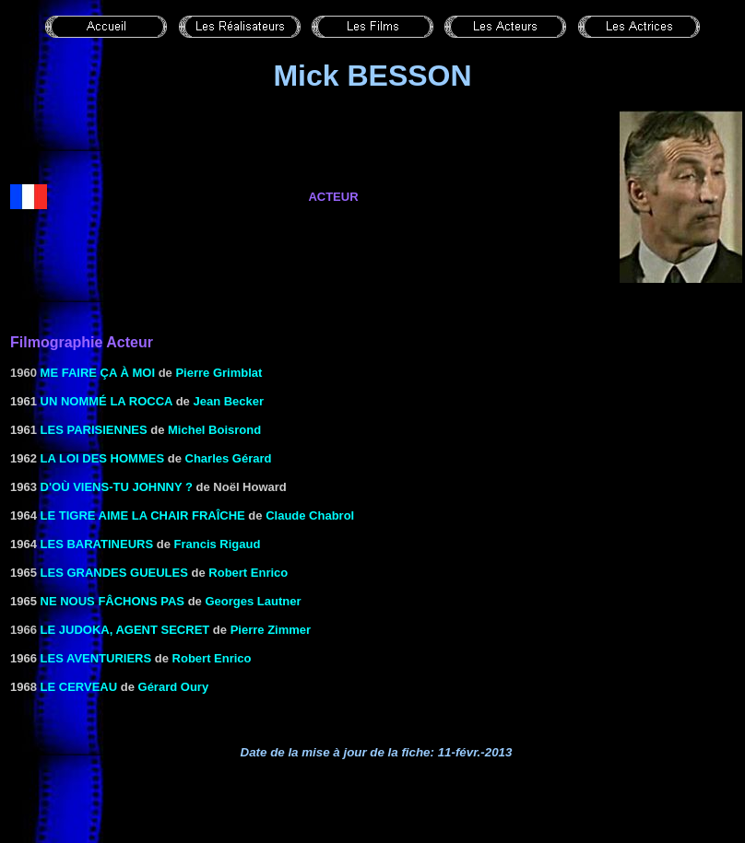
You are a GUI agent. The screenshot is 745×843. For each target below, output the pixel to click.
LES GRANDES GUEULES (114, 573)
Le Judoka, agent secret (125, 630)
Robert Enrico (248, 573)
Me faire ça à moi (98, 373)
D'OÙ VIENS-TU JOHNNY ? (117, 487)
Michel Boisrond (214, 430)
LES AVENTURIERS (96, 658)
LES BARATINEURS (97, 544)
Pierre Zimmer (271, 630)
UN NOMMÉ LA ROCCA (106, 401)
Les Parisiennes (94, 430)
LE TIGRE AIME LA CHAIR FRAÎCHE (143, 515)
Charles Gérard (228, 458)
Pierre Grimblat (218, 373)
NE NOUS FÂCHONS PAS (113, 601)
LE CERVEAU (79, 687)
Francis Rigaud (217, 544)
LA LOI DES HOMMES (103, 458)
